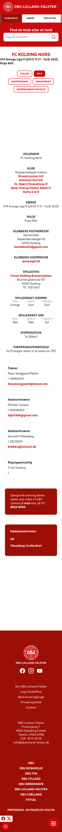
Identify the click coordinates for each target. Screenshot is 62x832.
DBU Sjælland (31, 794)
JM (12, 539)
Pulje (31, 217)
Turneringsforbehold (31, 347)
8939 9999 (17, 507)
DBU (31, 763)
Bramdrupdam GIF (31, 176)
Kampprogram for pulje (31, 90)
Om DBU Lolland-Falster (31, 686)
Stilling (24, 74)
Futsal (31, 800)
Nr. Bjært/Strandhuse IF (31, 184)
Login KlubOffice (31, 692)
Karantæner (43, 82)
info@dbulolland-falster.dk (31, 742)
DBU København (31, 784)
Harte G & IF (31, 192)
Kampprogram (19, 82)
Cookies (31, 707)
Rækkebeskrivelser (23, 531)
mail (27, 503)
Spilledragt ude (31, 315)
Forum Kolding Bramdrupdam (31, 276)
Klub (31, 168)
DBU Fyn (31, 773)
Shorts (31, 302)
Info (39, 74)
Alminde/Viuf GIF (31, 180)
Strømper (46, 302)
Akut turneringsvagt (31, 697)
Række (31, 202)
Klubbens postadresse (31, 231)
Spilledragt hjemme (31, 298)
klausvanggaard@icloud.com (28, 384)
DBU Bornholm (31, 768)
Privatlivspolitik (31, 702)
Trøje (15, 302)
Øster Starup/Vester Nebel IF (31, 188)
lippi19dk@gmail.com (23, 415)
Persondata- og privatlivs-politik (31, 810)
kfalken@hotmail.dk (22, 447)
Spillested (31, 272)
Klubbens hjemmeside (31, 257)
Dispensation (31, 333)
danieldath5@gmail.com (31, 247)
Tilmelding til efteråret (26, 546)
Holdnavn (31, 154)
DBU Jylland (31, 779)
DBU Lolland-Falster (31, 789)
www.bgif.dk (31, 261)
